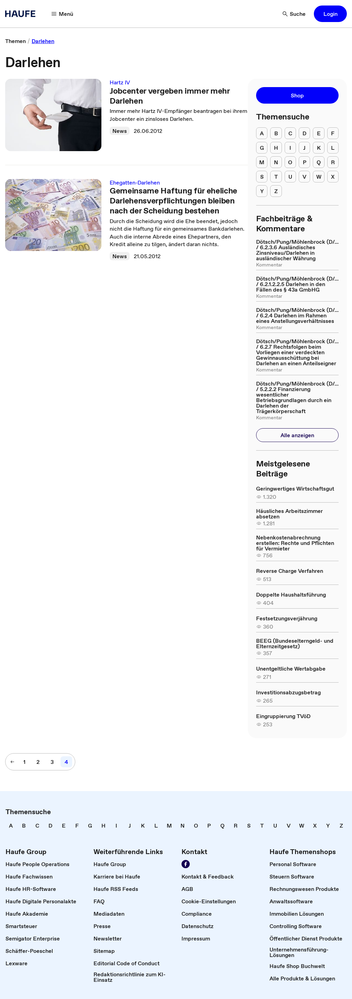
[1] (24, 761)
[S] (261, 176)
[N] (276, 162)
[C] (290, 133)
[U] (290, 176)
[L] (333, 148)
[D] (304, 133)
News (119, 131)
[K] (318, 148)
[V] (304, 176)
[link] (15, 41)
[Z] (276, 191)
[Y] (261, 191)
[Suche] (294, 14)
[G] (261, 148)
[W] (318, 176)
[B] (276, 133)
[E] (318, 133)
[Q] (318, 162)
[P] (304, 162)
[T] (276, 176)
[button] (330, 14)
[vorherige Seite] (12, 762)
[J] (304, 148)
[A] (261, 133)
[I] (290, 148)
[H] (276, 148)
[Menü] (62, 14)
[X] (333, 176)
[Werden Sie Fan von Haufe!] (186, 864)
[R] (333, 162)
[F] (333, 133)
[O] (290, 162)
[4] (66, 761)
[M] (261, 162)
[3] (52, 761)
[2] (38, 761)
